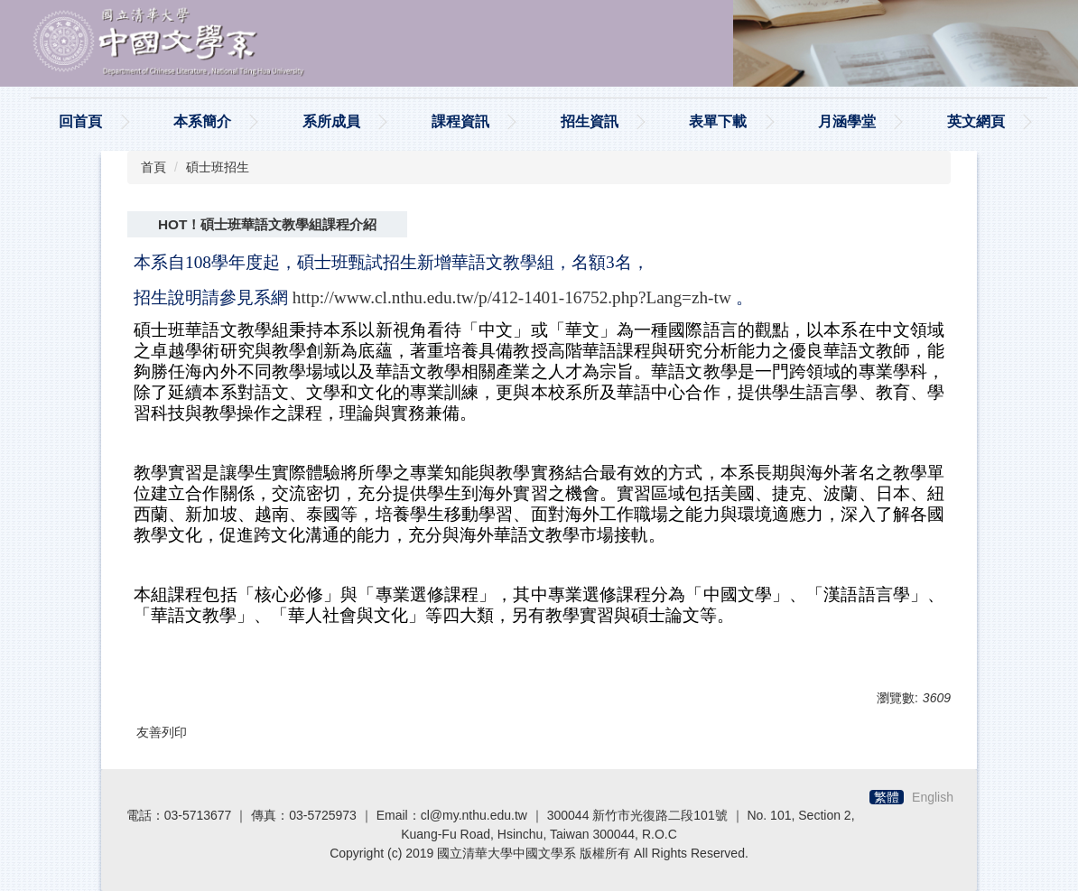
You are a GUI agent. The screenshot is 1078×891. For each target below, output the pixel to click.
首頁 (153, 167)
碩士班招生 (217, 167)
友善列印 (161, 732)
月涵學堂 (847, 121)
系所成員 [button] (331, 121)
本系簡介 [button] (202, 121)
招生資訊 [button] (589, 121)
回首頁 (80, 121)
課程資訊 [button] (460, 121)
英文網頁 (976, 121)
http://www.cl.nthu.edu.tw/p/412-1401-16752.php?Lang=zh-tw (512, 297)
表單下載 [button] (718, 121)
